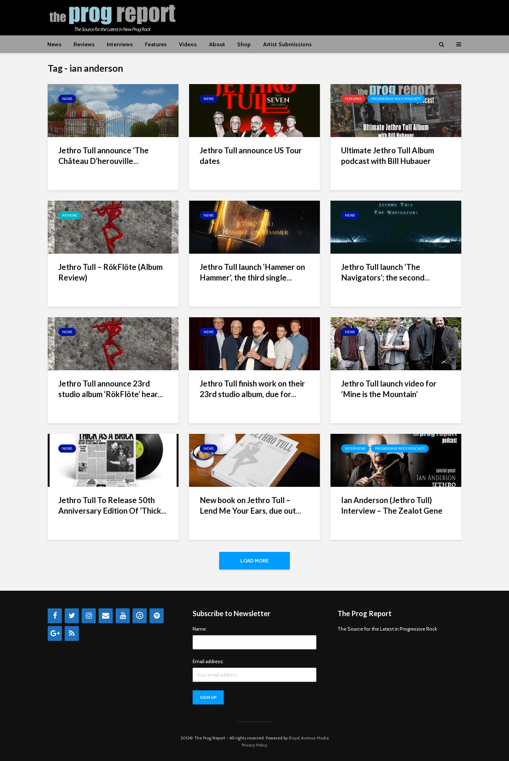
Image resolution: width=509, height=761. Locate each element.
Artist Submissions (287, 44)
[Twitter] (72, 615)
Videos (188, 44)
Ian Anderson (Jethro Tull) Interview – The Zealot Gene (392, 505)
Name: (200, 629)
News (54, 44)
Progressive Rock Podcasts (396, 98)
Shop (244, 44)
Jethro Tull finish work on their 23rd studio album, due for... (252, 389)
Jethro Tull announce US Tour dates (251, 156)
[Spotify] (157, 615)
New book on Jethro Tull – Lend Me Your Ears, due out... (250, 505)
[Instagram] (89, 615)
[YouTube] (123, 615)
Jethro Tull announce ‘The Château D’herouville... (103, 156)
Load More (254, 561)
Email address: (208, 661)
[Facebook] (55, 615)
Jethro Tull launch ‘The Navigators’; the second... (385, 272)
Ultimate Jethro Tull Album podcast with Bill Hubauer (387, 156)
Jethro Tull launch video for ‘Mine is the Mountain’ (389, 389)
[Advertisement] (332, 17)
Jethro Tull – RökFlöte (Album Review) (110, 272)
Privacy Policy (254, 745)
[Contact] (106, 615)
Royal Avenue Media (309, 738)
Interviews (120, 44)
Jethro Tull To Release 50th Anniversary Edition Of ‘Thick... (112, 505)
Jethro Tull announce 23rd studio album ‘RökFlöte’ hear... (110, 389)
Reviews (84, 44)
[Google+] (55, 633)
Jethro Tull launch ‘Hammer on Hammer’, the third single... (252, 272)
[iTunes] (140, 615)
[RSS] (72, 633)
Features (156, 44)
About (217, 44)
